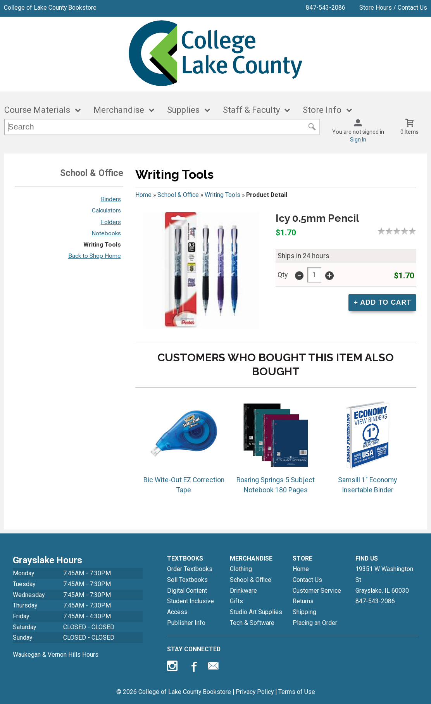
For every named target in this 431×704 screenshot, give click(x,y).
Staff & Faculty (251, 110)
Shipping (304, 612)
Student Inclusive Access (190, 606)
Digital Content (187, 590)
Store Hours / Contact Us (393, 7)
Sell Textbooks (187, 579)
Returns (303, 601)
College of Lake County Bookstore (50, 7)
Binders (111, 199)
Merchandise (118, 110)
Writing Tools (102, 244)
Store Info (322, 110)
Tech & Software (252, 622)
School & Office (178, 194)
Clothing (241, 569)
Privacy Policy (255, 691)
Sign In (358, 139)
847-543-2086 (325, 7)
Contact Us (307, 579)
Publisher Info (186, 622)
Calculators (106, 210)
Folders (111, 222)
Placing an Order (315, 622)
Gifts (236, 601)
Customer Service (317, 590)
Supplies (183, 110)
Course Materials (37, 110)
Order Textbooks (189, 569)
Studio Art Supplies (256, 612)
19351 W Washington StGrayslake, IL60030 (384, 579)
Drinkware (243, 590)
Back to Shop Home (94, 255)
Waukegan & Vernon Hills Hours (55, 654)
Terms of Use (296, 691)
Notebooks (106, 233)
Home (143, 194)
